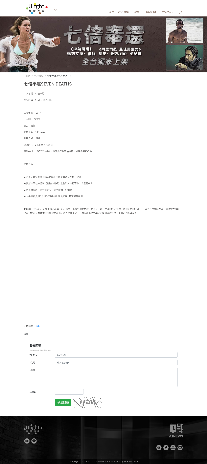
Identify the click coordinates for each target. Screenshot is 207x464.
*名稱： (33, 354)
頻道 (137, 12)
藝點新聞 (150, 12)
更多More (167, 12)
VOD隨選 (123, 12)
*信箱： (33, 362)
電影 (38, 326)
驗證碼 (32, 391)
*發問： (33, 370)
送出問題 (63, 402)
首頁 (111, 12)
